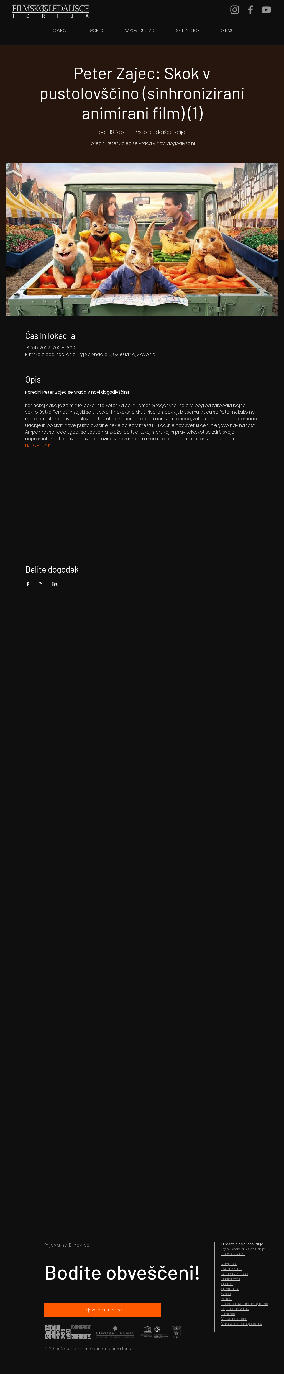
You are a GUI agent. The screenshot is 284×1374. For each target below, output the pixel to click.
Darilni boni (230, 1278)
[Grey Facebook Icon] (250, 10)
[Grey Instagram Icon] (234, 10)
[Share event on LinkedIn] (55, 584)
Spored (227, 1283)
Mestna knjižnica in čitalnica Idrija (97, 1348)
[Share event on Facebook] (27, 584)
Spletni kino (230, 1288)
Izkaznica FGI (231, 1269)
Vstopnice (229, 1264)
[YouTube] (266, 10)
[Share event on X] (41, 584)
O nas (226, 1293)
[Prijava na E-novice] (102, 1310)
